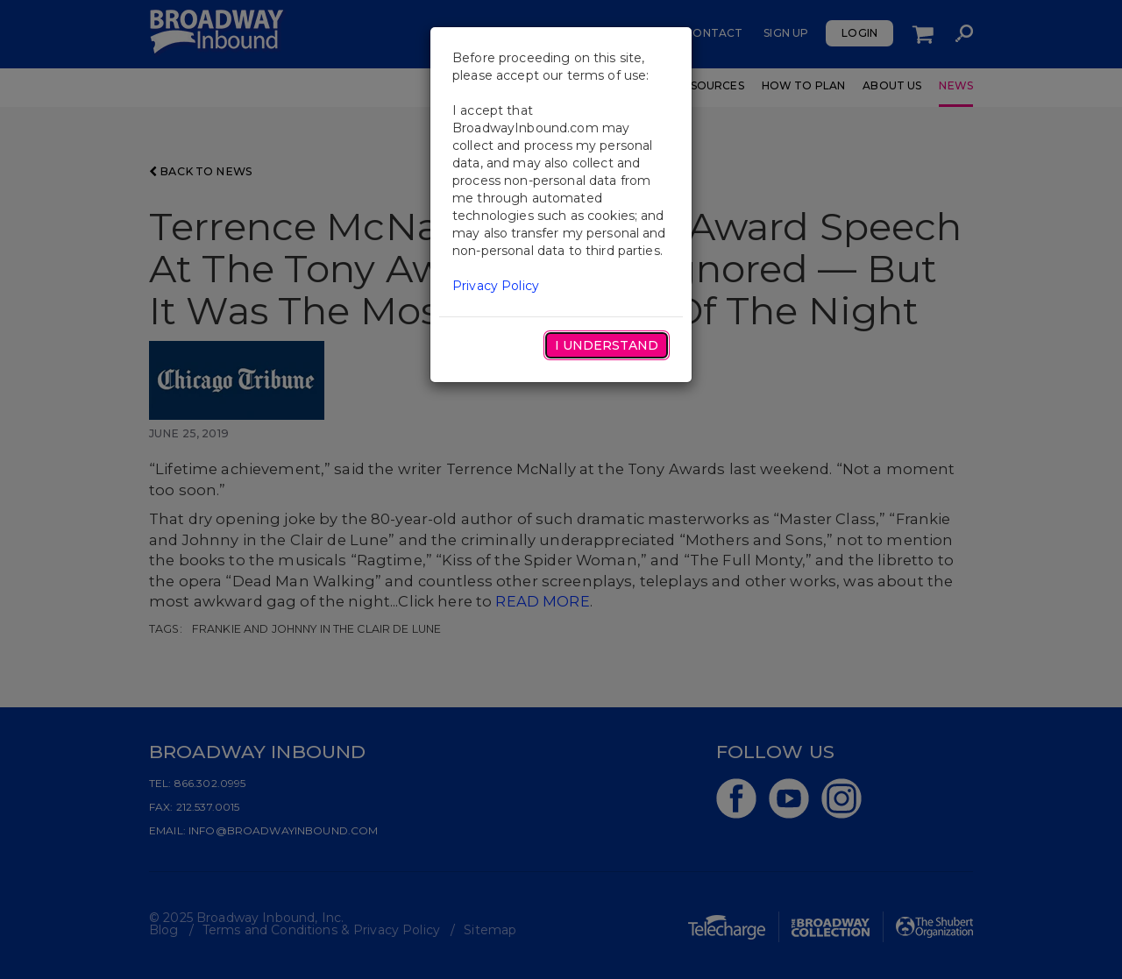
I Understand (606, 345)
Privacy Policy (495, 286)
